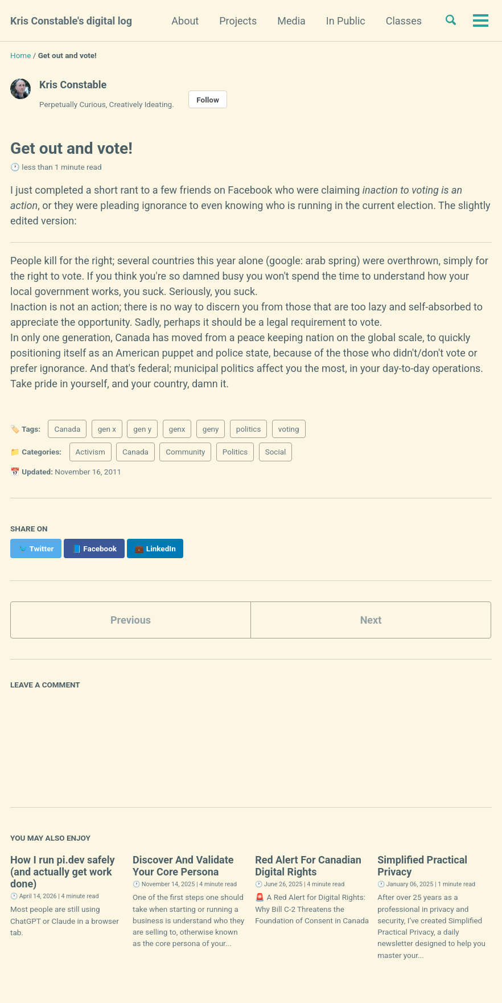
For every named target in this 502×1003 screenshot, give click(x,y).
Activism (90, 451)
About (185, 21)
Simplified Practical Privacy (422, 866)
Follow (207, 99)
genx (177, 428)
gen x (107, 428)
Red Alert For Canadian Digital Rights (308, 866)
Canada (67, 428)
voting (288, 428)
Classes (404, 21)
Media (291, 21)
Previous (130, 620)
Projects (238, 21)
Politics (235, 451)
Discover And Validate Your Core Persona (183, 866)
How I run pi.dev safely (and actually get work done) (62, 872)
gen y (142, 428)
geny (211, 428)
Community (185, 451)
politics (248, 428)
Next (371, 620)
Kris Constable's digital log (71, 21)
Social (275, 451)
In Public (345, 21)
